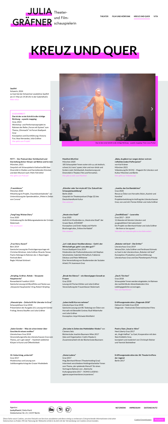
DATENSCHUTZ (150, 408)
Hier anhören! (68, 202)
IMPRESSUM (134, 408)
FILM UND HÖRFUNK (121, 16)
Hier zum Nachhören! (124, 289)
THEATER (104, 16)
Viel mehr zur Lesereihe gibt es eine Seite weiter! (135, 231)
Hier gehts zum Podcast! (20, 175)
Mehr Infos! (15, 99)
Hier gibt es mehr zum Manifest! (75, 175)
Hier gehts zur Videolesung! (126, 175)
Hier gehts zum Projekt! (22, 141)
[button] (63, 109)
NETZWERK (121, 408)
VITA (156, 16)
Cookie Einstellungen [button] (142, 420)
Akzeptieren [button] (159, 420)
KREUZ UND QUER (142, 16)
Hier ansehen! (68, 231)
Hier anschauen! (17, 225)
